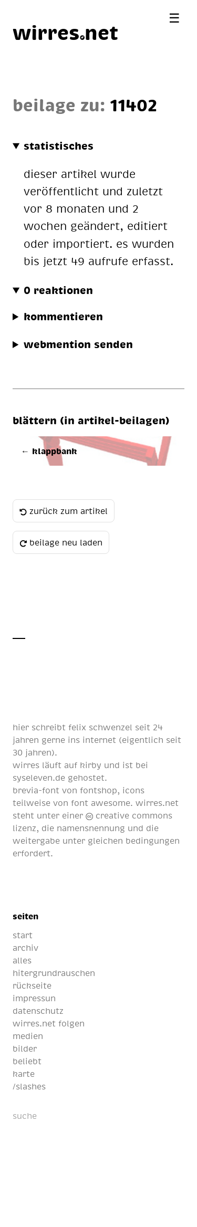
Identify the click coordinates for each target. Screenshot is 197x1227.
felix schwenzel (100, 727)
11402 (133, 104)
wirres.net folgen (49, 1023)
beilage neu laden (60, 542)
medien (28, 1036)
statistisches (59, 145)
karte (24, 1073)
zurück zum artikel (63, 511)
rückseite (32, 985)
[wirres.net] (65, 32)
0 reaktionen (58, 290)
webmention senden (78, 344)
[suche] (65, 1115)
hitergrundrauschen (54, 973)
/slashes (29, 1086)
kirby (90, 765)
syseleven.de (39, 777)
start (23, 935)
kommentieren (63, 316)
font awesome (100, 802)
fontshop (98, 790)
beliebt (27, 1061)
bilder (25, 1048)
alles (22, 960)
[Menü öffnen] (174, 17)
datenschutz (38, 1010)
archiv (25, 947)
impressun (34, 998)
